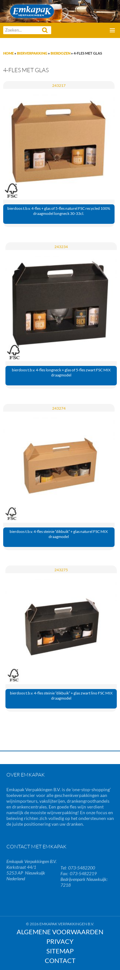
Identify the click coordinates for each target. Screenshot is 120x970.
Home (8, 53)
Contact (60, 960)
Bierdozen (60, 53)
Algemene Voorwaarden (60, 932)
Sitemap (60, 951)
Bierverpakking (32, 53)
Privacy (60, 941)
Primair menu (112, 30)
